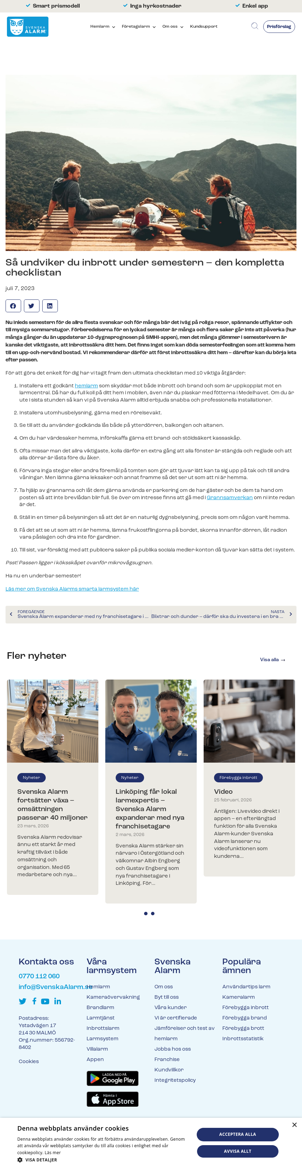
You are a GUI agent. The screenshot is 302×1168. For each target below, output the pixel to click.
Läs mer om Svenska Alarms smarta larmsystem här (72, 589)
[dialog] (151, 1143)
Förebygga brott (243, 1028)
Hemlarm (99, 27)
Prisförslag (279, 27)
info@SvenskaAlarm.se (55, 987)
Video (223, 792)
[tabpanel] (52, 787)
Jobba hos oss (172, 1049)
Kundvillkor (169, 1070)
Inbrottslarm (103, 1028)
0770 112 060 (39, 976)
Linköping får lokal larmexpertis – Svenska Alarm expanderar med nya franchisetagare (150, 809)
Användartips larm (246, 987)
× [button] (294, 1125)
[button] (13, 305)
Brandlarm (100, 1007)
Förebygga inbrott (238, 778)
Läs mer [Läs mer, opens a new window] (53, 1153)
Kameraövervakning (113, 997)
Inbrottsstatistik (243, 1039)
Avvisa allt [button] (237, 1151)
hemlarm (86, 386)
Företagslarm (136, 27)
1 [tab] (146, 913)
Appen (95, 1059)
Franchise (167, 1059)
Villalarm (97, 1049)
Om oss (170, 27)
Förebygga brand (244, 1018)
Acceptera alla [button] (237, 1134)
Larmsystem (102, 1039)
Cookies (29, 1061)
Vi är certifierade (175, 1018)
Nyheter (31, 778)
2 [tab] (152, 913)
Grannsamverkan (230, 498)
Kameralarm (238, 997)
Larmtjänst (101, 1018)
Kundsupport (203, 27)
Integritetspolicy (175, 1080)
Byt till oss (166, 997)
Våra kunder (170, 1007)
